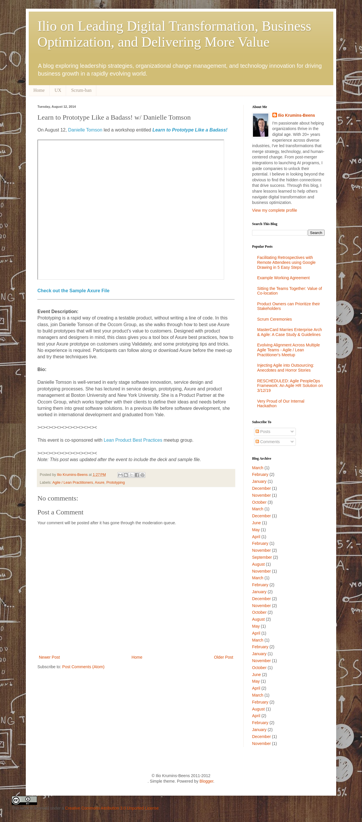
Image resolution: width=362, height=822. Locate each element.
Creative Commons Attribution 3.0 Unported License (112, 808)
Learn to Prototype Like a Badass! (189, 129)
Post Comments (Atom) (83, 666)
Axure (99, 483)
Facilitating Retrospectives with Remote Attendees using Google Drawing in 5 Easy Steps (286, 262)
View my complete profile (274, 210)
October (259, 502)
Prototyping (115, 483)
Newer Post (49, 657)
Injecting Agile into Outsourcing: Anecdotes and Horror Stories (285, 367)
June (256, 522)
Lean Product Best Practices (132, 440)
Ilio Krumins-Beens (73, 475)
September (262, 557)
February (260, 474)
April (256, 536)
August (258, 564)
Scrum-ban (81, 90)
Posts (263, 431)
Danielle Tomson (84, 129)
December (261, 488)
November (261, 495)
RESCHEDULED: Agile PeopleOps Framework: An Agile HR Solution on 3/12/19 (290, 386)
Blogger (206, 781)
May (256, 529)
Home (39, 90)
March (257, 467)
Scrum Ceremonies (274, 319)
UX (58, 90)
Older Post (223, 657)
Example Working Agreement (283, 277)
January (259, 481)
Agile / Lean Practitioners (72, 483)
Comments (268, 441)
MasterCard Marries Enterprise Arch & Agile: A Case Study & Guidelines (289, 332)
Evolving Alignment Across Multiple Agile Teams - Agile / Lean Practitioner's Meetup (288, 350)
